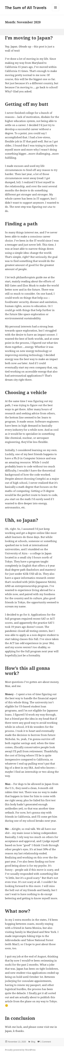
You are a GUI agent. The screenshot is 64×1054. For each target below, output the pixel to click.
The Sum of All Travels (25, 7)
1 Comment (45, 1042)
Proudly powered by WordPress (20, 1049)
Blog (33, 1042)
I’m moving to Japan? (29, 38)
